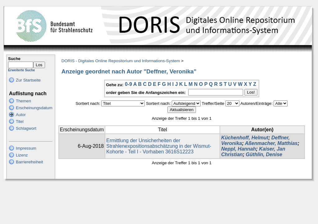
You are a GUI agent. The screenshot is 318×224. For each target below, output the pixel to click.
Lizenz (22, 155)
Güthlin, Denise (264, 154)
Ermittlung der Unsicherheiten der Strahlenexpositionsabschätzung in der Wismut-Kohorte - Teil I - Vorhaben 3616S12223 (158, 146)
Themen (23, 101)
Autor (21, 114)
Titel (20, 121)
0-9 (128, 84)
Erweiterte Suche (21, 70)
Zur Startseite (28, 80)
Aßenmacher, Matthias (271, 143)
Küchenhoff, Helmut (244, 137)
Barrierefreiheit (29, 162)
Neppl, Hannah (238, 149)
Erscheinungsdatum (34, 107)
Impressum (26, 148)
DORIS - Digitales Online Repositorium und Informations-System (120, 60)
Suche (14, 58)
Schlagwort (26, 128)
